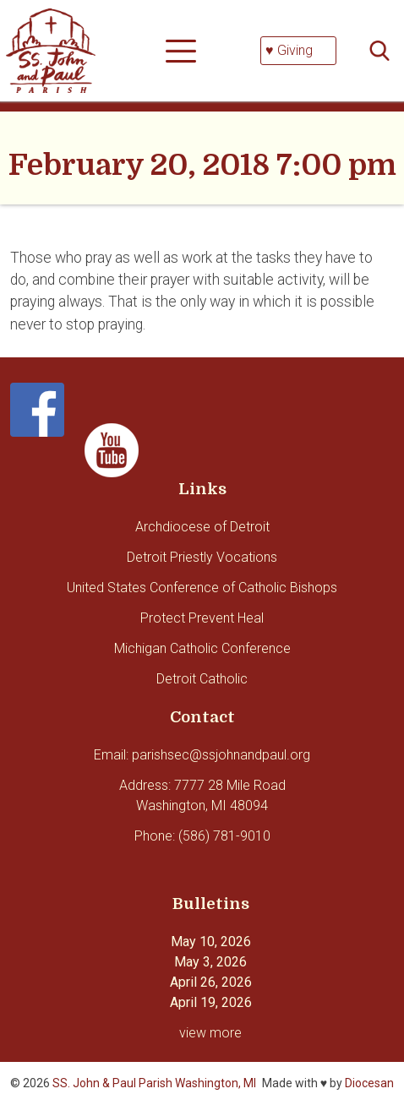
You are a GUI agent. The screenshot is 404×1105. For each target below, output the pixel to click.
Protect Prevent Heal (202, 618)
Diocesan (369, 1083)
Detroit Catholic (202, 679)
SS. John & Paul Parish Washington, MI (154, 1083)
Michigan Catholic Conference (202, 648)
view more (210, 1033)
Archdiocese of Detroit (202, 527)
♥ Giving (289, 50)
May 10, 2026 (211, 942)
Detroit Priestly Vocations (202, 557)
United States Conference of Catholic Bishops (202, 588)
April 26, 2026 (211, 982)
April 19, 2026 (211, 1002)
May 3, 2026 (210, 962)
